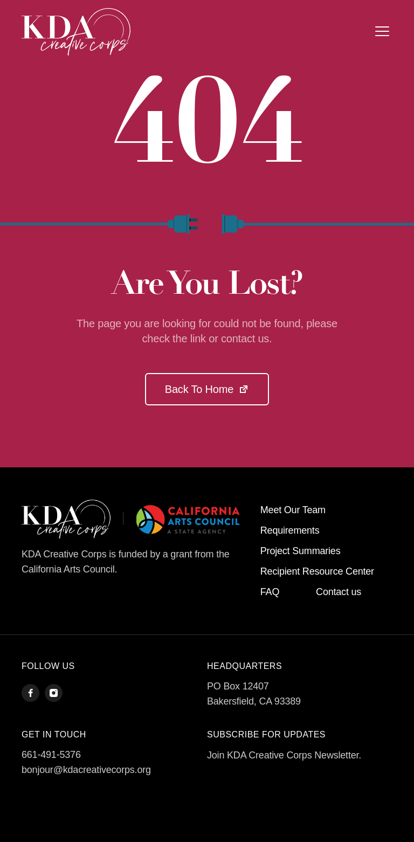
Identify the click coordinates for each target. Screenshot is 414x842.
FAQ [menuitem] (269, 591)
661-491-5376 (51, 754)
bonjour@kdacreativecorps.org (86, 769)
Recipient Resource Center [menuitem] (317, 571)
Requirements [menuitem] (290, 530)
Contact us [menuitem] (338, 591)
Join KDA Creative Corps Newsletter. (284, 755)
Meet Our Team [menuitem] (293, 510)
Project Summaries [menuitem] (300, 551)
